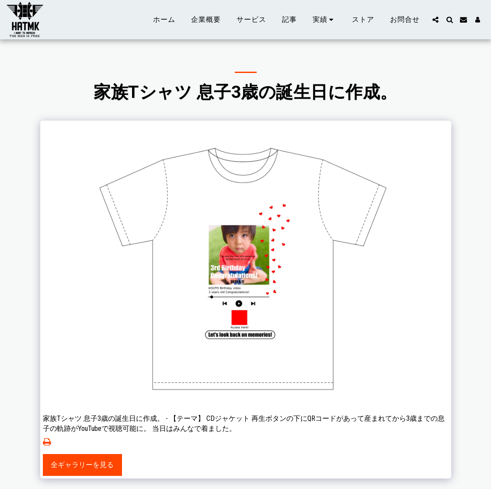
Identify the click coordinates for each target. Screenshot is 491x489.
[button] (324, 20)
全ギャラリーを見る (82, 465)
